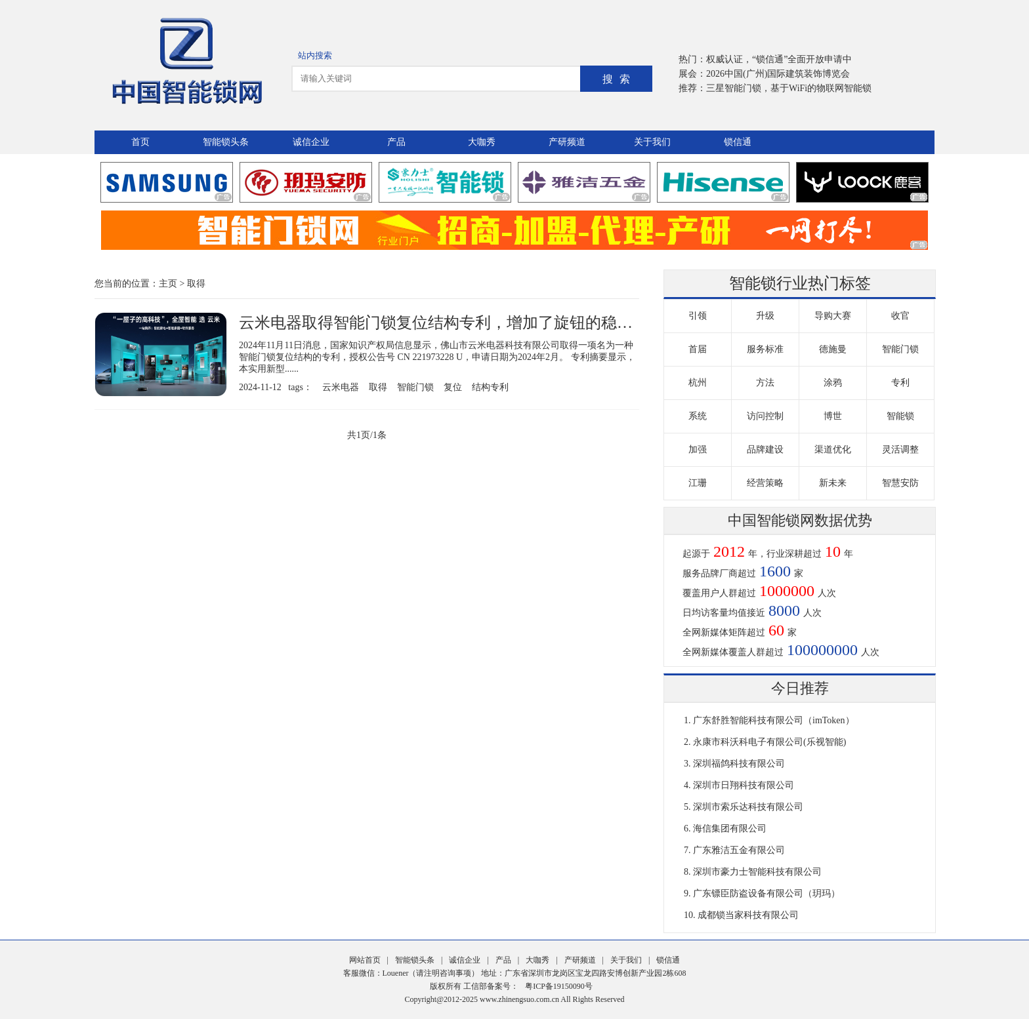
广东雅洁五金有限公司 (739, 850)
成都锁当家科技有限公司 (748, 915)
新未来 (833, 483)
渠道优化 (832, 449)
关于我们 (652, 142)
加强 (697, 449)
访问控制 (765, 416)
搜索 (619, 79)
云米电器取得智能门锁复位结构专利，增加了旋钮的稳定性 (443, 322)
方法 (765, 383)
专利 (900, 383)
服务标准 (765, 349)
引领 (697, 316)
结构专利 (490, 387)
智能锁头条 (226, 142)
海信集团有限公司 (729, 828)
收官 (900, 316)
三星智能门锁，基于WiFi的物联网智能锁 (789, 88)
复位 (453, 387)
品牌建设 (765, 449)
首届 (697, 349)
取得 (196, 284)
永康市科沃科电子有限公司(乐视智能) (769, 742)
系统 (697, 416)
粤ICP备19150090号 (559, 986)
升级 (765, 316)
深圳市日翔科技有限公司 (743, 785)
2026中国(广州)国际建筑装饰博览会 (778, 74)
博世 (833, 416)
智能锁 (900, 416)
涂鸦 (833, 383)
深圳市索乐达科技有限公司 (748, 807)
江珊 (697, 483)
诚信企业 (311, 142)
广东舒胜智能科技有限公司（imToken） (773, 720)
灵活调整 (900, 449)
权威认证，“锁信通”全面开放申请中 (779, 59)
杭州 (697, 383)
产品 (396, 142)
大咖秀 (481, 142)
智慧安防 (900, 483)
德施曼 (833, 349)
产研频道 (567, 142)
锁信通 (737, 142)
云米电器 (340, 387)
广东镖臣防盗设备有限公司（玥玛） (766, 893)
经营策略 (765, 483)
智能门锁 (415, 387)
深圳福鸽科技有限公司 (739, 764)
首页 (140, 142)
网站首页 (365, 960)
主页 (168, 284)
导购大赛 (832, 316)
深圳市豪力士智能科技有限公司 (757, 872)
